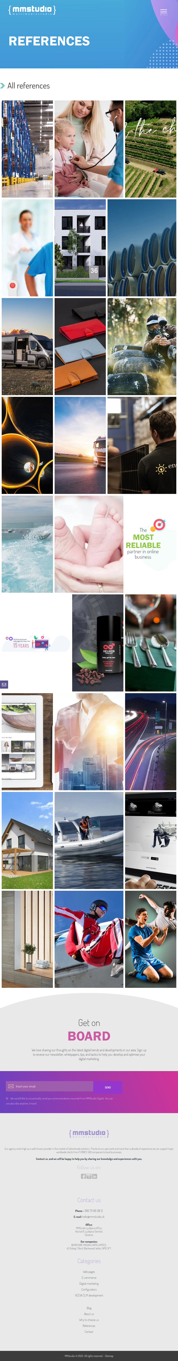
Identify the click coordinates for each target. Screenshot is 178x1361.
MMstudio (70, 1356)
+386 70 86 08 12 (93, 1211)
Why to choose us (89, 1320)
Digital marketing (89, 1283)
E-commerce (89, 1277)
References (89, 1326)
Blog (89, 1308)
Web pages (89, 1272)
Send (108, 1087)
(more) (33, 1103)
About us (89, 1314)
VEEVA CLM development (89, 1295)
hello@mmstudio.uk (93, 1216)
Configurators (89, 1289)
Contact (89, 1331)
